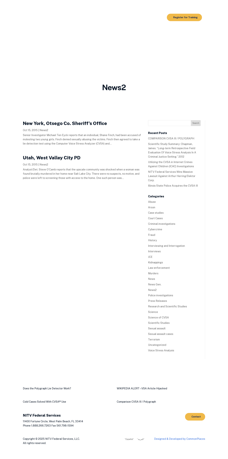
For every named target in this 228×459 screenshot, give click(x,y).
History (152, 240)
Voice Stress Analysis (161, 350)
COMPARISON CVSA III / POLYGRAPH (171, 138)
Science (153, 311)
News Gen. (154, 284)
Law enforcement (159, 267)
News (151, 278)
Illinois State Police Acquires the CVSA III (173, 185)
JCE (150, 256)
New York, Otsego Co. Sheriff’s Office (65, 123)
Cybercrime (155, 229)
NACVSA (98, 40)
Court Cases (155, 218)
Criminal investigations (161, 223)
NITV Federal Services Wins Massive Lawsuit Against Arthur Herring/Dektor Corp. (171, 176)
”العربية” (140, 439)
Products (88, 29)
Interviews (154, 251)
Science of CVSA (158, 317)
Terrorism (154, 339)
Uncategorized (157, 344)
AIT (114, 29)
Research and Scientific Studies (167, 306)
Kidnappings (155, 262)
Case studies (156, 212)
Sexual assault (157, 328)
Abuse (152, 201)
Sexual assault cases (160, 333)
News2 (44, 130)
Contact (196, 416)
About (85, 40)
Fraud (151, 234)
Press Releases (157, 300)
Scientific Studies (143, 29)
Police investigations (160, 295)
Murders (153, 273)
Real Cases (104, 29)
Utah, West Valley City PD (52, 157)
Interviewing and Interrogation (166, 245)
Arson (151, 207)
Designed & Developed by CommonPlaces (179, 438)
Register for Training (185, 17)
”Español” (129, 439)
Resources (124, 29)
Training (74, 29)
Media (73, 40)
